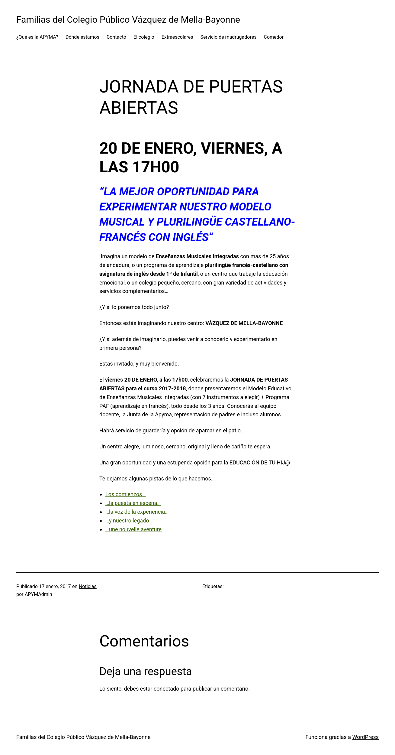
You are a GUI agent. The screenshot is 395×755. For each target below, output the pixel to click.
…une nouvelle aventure (133, 529)
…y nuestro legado (127, 520)
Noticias (88, 586)
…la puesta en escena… (133, 503)
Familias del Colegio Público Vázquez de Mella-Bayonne (128, 19)
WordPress (365, 737)
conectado (166, 688)
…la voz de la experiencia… (137, 512)
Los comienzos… (125, 494)
